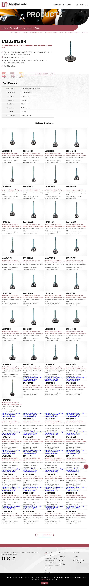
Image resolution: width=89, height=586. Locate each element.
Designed (4, 554)
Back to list (47, 535)
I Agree (44, 583)
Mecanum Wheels (49, 556)
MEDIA (61, 560)
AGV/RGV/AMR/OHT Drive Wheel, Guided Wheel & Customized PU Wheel (51, 561)
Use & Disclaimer (45, 579)
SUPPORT (62, 564)
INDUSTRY (62, 553)
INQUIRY (75, 556)
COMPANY (62, 556)
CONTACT (76, 553)
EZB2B (15, 554)
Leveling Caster (48, 573)
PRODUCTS (48, 553)
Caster (46, 570)
